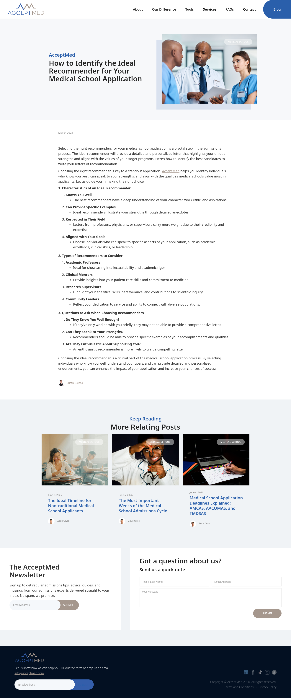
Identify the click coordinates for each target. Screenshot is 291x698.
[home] (25, 9)
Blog (277, 9)
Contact (249, 9)
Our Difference (164, 9)
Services (209, 9)
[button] (137, 9)
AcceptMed (170, 171)
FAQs (230, 9)
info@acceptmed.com (29, 673)
